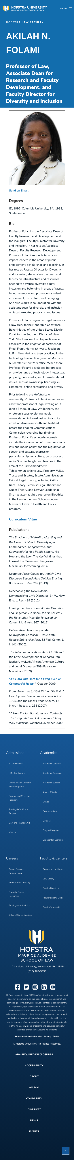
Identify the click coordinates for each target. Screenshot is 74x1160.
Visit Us (12, 832)
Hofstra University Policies (29, 1036)
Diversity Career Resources (16, 894)
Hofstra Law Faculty (25, 22)
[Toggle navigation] (66, 8)
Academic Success (51, 782)
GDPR (56, 1036)
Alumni (34, 1087)
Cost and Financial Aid (19, 823)
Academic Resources (52, 773)
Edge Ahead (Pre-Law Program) (19, 798)
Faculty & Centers (53, 858)
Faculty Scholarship (52, 907)
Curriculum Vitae (23, 519)
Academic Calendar (52, 763)
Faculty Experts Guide (53, 897)
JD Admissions (16, 763)
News (34, 1120)
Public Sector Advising (19, 882)
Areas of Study (50, 792)
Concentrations (50, 811)
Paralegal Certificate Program (18, 811)
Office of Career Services (20, 915)
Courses (46, 821)
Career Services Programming (16, 871)
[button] (65, 1151)
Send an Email (19, 191)
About (34, 1076)
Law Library (48, 878)
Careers (12, 858)
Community (34, 1098)
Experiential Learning (53, 840)
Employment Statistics (19, 905)
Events (34, 1131)
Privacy (47, 1036)
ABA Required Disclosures (34, 1054)
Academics (48, 752)
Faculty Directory (51, 888)
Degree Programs (51, 830)
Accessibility (34, 1065)
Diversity (34, 1109)
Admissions (15, 752)
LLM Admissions (16, 773)
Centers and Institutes (53, 869)
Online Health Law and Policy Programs (20, 784)
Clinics (46, 801)
